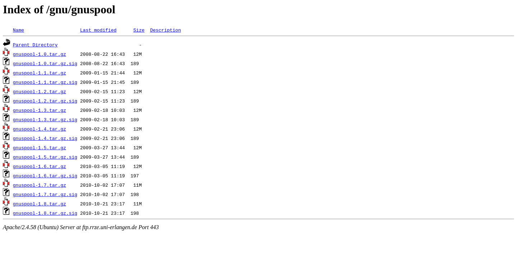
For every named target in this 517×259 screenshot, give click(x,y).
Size (138, 30)
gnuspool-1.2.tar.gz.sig (45, 100)
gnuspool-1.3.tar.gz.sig (45, 119)
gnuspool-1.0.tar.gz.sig (45, 63)
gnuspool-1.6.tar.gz (39, 166)
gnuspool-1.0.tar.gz (39, 54)
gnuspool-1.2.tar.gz (39, 91)
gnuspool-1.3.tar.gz (39, 110)
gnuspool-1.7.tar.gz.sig (45, 194)
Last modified (98, 30)
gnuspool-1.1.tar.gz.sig (45, 82)
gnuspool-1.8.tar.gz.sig (45, 213)
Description (165, 30)
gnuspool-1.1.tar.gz (39, 72)
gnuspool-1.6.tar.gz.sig (45, 175)
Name (18, 30)
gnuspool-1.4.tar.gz (39, 129)
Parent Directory (35, 44)
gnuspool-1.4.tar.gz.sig (45, 138)
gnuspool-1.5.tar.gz (39, 147)
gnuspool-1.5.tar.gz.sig (45, 157)
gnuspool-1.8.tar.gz (39, 203)
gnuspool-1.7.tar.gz (39, 185)
